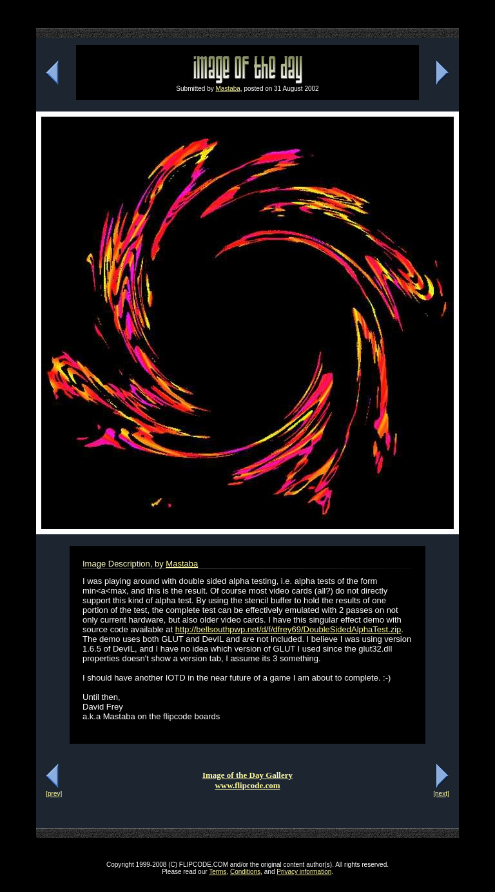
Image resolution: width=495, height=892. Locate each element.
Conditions (245, 871)
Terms (217, 871)
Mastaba (228, 88)
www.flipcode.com (247, 785)
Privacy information (304, 871)
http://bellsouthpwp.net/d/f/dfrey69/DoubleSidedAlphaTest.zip (288, 629)
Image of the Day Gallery (247, 775)
